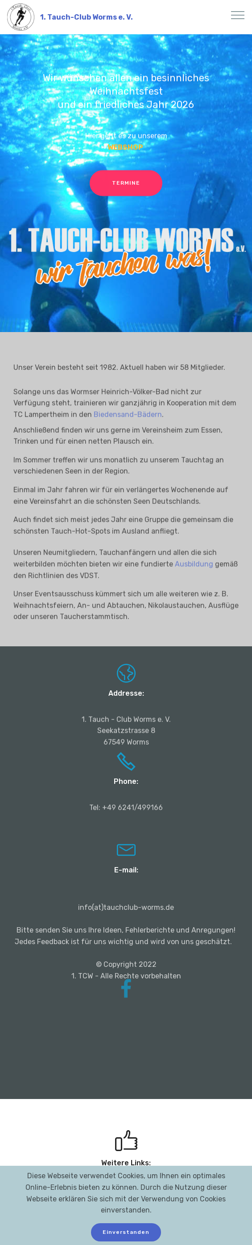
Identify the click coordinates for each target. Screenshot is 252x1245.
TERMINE (126, 184)
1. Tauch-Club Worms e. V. (86, 17)
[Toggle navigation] (238, 15)
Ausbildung (195, 573)
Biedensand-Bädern (128, 423)
